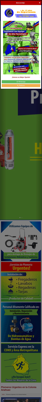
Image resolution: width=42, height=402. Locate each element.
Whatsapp (21, 82)
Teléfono (21, 85)
